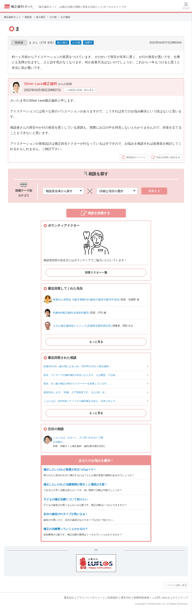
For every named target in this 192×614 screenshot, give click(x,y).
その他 (76, 42)
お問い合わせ (162, 597)
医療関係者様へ (143, 597)
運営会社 (69, 597)
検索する (154, 190)
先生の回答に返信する (168, 157)
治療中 (88, 42)
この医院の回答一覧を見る (79, 90)
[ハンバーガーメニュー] (186, 6)
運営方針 (126, 597)
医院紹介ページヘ (136, 157)
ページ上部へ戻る (177, 585)
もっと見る (96, 341)
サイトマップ (180, 597)
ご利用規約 (111, 597)
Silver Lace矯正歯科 (41, 84)
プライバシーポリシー (89, 597)
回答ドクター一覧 (96, 272)
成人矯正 (62, 42)
